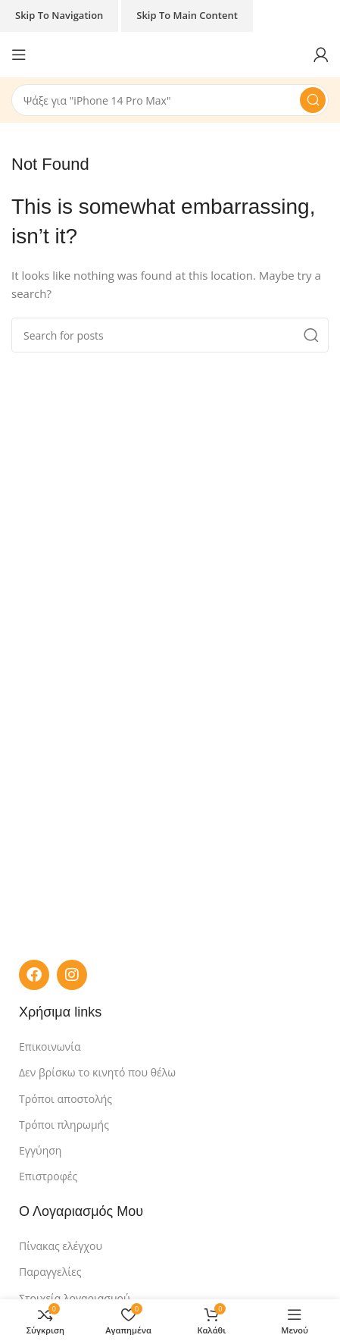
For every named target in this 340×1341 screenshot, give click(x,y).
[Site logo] (170, 53)
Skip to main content (187, 15)
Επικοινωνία (49, 1046)
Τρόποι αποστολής (65, 1099)
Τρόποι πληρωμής (64, 1124)
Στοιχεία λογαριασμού (74, 1298)
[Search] (170, 100)
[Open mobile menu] (19, 54)
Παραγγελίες (50, 1271)
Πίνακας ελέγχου (60, 1246)
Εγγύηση (40, 1150)
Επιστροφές (48, 1176)
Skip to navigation (59, 15)
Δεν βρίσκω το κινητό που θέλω (97, 1072)
